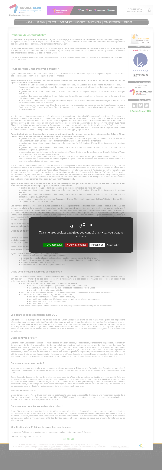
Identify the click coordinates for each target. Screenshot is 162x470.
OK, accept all (53, 245)
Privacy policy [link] (113, 245)
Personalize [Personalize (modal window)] (97, 245)
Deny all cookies (76, 245)
